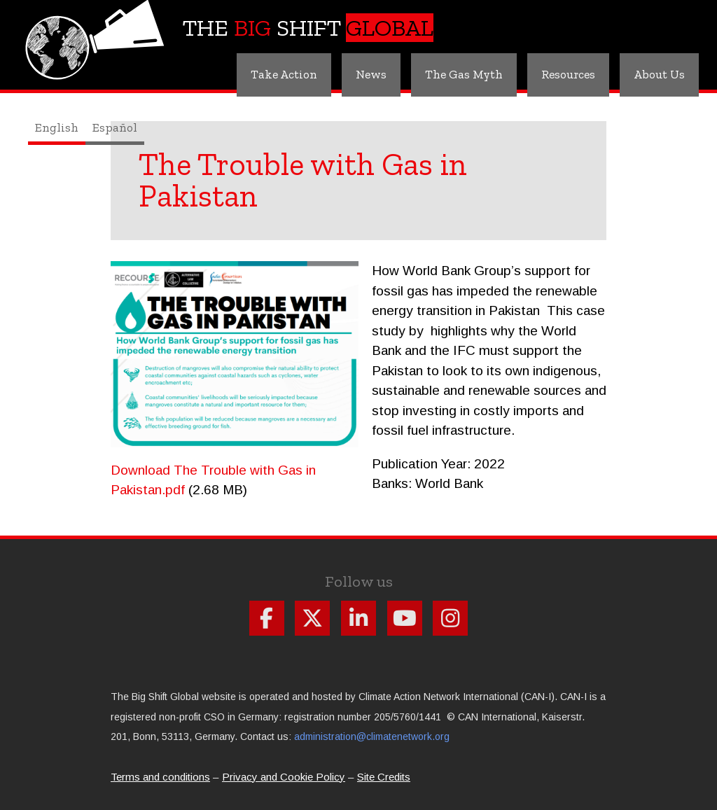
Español (114, 127)
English (56, 127)
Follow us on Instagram (450, 618)
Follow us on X (312, 618)
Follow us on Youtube (404, 618)
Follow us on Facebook (266, 618)
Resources (568, 74)
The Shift (308, 27)
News (371, 74)
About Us (659, 74)
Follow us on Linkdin (358, 618)
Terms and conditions (160, 777)
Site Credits (383, 777)
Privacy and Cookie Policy (283, 777)
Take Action (284, 74)
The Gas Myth (464, 74)
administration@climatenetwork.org (372, 736)
